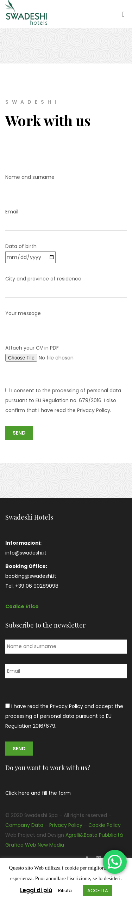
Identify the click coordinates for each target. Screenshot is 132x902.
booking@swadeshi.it (30, 576)
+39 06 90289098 (36, 585)
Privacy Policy (65, 825)
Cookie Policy (104, 825)
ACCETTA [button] (97, 890)
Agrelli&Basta (81, 835)
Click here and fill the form (38, 793)
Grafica (14, 844)
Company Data (24, 825)
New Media (51, 844)
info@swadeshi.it (25, 552)
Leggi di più (36, 890)
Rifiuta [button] (65, 890)
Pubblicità (111, 835)
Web (30, 844)
